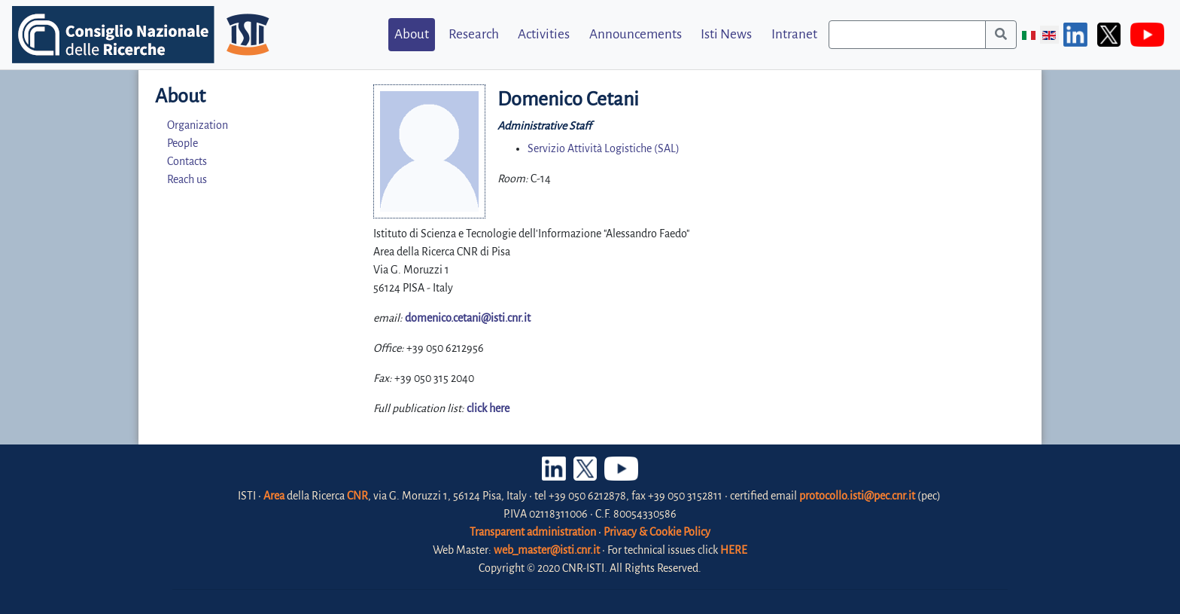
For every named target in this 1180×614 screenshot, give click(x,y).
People (182, 143)
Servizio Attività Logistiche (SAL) (604, 148)
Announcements (635, 34)
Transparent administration (533, 532)
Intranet (794, 34)
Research (474, 34)
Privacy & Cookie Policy (657, 532)
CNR (357, 496)
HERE (733, 550)
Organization (197, 125)
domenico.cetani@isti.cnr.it (468, 318)
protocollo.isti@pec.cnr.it (857, 496)
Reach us (187, 179)
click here (488, 408)
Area (273, 496)
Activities (544, 34)
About (411, 34)
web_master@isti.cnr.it (547, 550)
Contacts (187, 161)
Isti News (726, 34)
